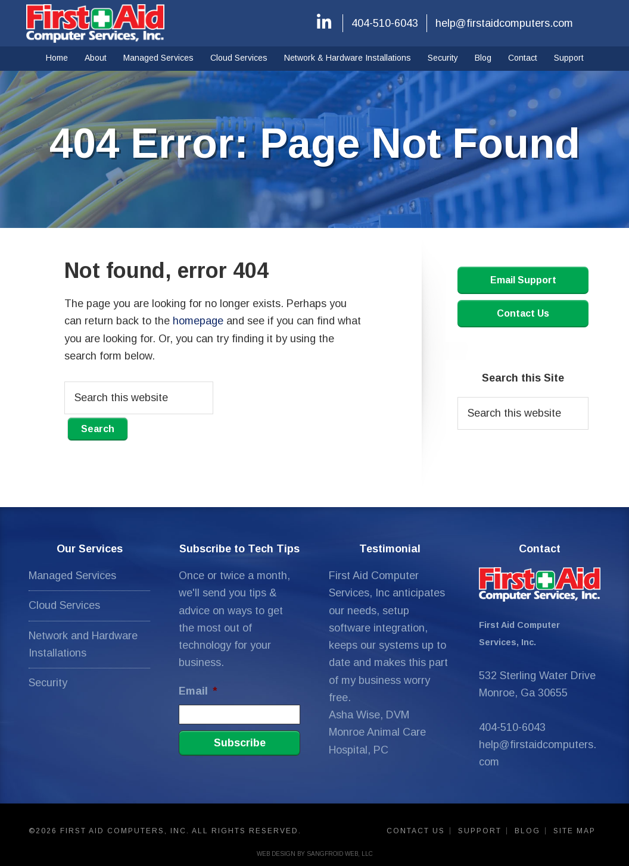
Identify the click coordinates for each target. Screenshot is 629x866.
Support (480, 831)
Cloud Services (64, 605)
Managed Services (72, 575)
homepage (198, 321)
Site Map (574, 831)
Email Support (523, 280)
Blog (527, 831)
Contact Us (523, 313)
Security (48, 683)
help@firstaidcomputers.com (504, 23)
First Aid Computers (95, 23)
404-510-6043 (384, 23)
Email (198, 691)
